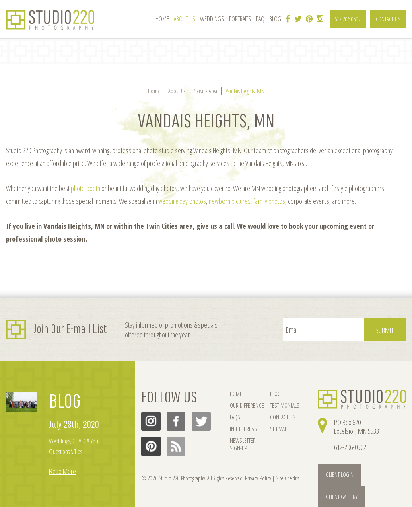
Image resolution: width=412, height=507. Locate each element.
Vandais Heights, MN (245, 91)
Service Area (205, 91)
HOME (236, 394)
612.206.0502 (347, 19)
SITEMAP (276, 430)
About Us (184, 19)
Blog (275, 19)
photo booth (85, 188)
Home (162, 19)
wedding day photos (182, 201)
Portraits (240, 19)
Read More (62, 470)
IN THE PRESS (242, 430)
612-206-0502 (350, 447)
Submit (386, 330)
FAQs (235, 418)
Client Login (338, 474)
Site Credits (284, 478)
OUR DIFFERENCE (246, 406)
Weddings (212, 19)
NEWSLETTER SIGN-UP (242, 446)
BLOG (65, 402)
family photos (269, 201)
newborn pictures (230, 201)
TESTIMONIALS (282, 406)
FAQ (260, 19)
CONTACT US (388, 19)
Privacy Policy (257, 478)
